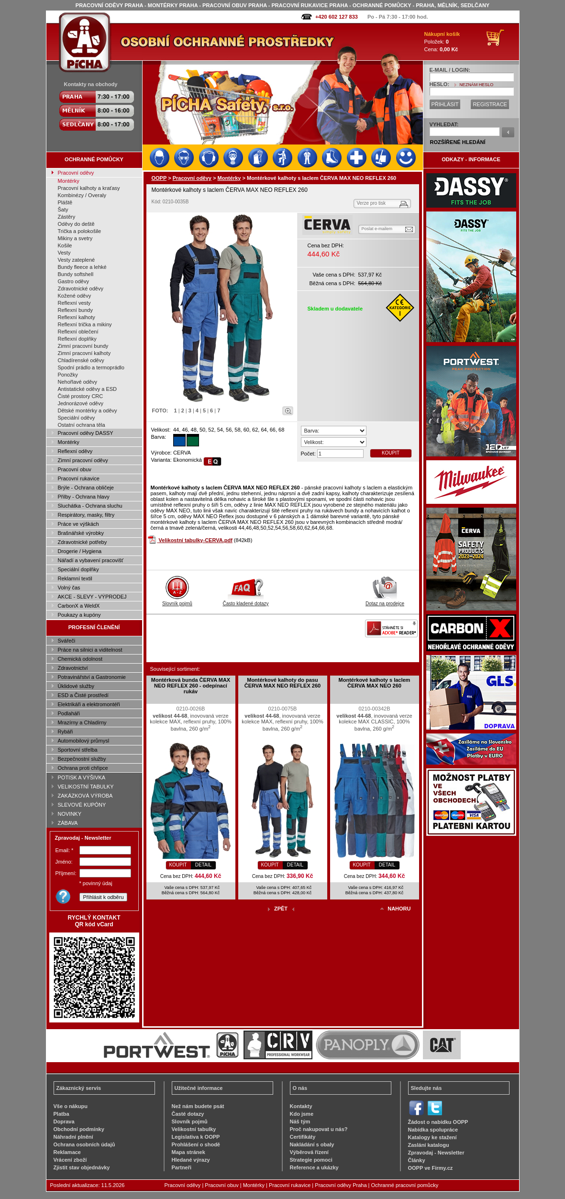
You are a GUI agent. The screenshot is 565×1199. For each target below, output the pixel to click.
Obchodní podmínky (79, 1129)
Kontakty (301, 1106)
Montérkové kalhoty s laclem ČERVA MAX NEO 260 (374, 682)
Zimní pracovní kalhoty (84, 353)
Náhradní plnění (73, 1137)
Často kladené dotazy (245, 601)
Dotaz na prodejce (385, 601)
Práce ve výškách (78, 524)
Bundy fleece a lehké (82, 267)
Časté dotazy (188, 1114)
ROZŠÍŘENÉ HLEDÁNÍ (458, 142)
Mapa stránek (188, 1152)
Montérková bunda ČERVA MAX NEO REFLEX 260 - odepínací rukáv (190, 685)
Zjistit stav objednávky (82, 1167)
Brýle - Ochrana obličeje (86, 487)
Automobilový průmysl (84, 741)
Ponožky (68, 374)
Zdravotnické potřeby (82, 542)
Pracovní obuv (74, 469)
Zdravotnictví (73, 668)
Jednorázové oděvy (80, 403)
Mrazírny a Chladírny (82, 722)
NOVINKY (70, 814)
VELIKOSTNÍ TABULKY (86, 786)
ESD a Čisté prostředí (83, 695)
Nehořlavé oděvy (78, 382)
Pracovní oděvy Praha (340, 1185)
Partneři (182, 1167)
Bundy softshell (76, 274)
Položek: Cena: (442, 41)
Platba (61, 1114)
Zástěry (67, 217)
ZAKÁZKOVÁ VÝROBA (85, 796)
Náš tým (300, 1121)
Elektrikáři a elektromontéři (89, 704)
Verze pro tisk (371, 203)
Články (416, 1160)
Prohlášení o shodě (196, 1144)
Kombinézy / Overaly (82, 195)
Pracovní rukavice (79, 478)
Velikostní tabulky (194, 1129)
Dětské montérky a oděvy (87, 410)
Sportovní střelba (78, 750)
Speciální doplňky (78, 569)
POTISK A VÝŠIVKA (82, 777)
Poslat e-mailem (377, 228)
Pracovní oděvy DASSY (85, 433)
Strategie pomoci (311, 1160)
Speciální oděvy (76, 418)
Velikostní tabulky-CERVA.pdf (196, 540)
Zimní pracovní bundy (83, 346)
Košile (65, 245)
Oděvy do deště (76, 224)
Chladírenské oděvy (81, 360)
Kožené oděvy (74, 296)
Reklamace (67, 1152)
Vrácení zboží (70, 1160)
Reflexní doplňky (77, 339)
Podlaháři (69, 713)
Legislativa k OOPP (196, 1137)
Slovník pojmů (177, 601)
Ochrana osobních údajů (84, 1144)
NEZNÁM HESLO (476, 84)
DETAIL (203, 864)
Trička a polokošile (79, 231)
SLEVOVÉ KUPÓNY (82, 805)
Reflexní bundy (75, 310)
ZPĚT (281, 908)
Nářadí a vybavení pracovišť (90, 560)
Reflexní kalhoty (76, 317)
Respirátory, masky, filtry (86, 515)
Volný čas (69, 587)
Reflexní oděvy (75, 451)
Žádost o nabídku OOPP (438, 1122)
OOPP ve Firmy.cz (430, 1168)
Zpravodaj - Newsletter (436, 1152)
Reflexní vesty (74, 303)
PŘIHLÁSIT (445, 104)
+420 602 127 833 (336, 17)
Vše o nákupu (71, 1106)
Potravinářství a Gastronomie (92, 677)
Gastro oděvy (73, 281)
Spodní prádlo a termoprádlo (91, 367)
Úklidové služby (76, 686)
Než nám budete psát (198, 1106)
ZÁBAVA (68, 823)
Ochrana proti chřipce (83, 768)
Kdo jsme (302, 1114)
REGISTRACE (490, 104)
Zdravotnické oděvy (80, 288)
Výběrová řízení (309, 1152)
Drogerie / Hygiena (80, 551)
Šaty (63, 209)
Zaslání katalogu (428, 1145)
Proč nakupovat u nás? (319, 1129)
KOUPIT (390, 452)
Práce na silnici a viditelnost (90, 650)
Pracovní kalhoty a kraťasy (89, 188)
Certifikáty (303, 1137)
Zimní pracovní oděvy (83, 460)
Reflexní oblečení (78, 331)
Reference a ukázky (314, 1167)
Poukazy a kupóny (79, 615)
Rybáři (65, 731)
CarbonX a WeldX (79, 606)
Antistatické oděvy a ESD (87, 389)
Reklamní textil (75, 578)
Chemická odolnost (80, 659)
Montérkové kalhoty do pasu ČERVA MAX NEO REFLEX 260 (282, 682)
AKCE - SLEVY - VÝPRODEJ (92, 597)
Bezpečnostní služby (82, 759)
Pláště (65, 202)
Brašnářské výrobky (81, 533)
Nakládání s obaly (312, 1144)
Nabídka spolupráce (433, 1129)
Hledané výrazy (191, 1160)
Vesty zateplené (76, 260)
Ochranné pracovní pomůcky (405, 1185)
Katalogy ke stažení (432, 1137)
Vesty (64, 252)
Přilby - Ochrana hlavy (84, 497)
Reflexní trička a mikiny (85, 324)
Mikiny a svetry (75, 238)
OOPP (159, 178)
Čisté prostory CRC (80, 396)
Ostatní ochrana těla (81, 425)
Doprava (64, 1121)
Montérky (68, 181)
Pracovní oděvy (76, 173)
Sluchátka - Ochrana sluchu (90, 506)
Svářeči (67, 641)
